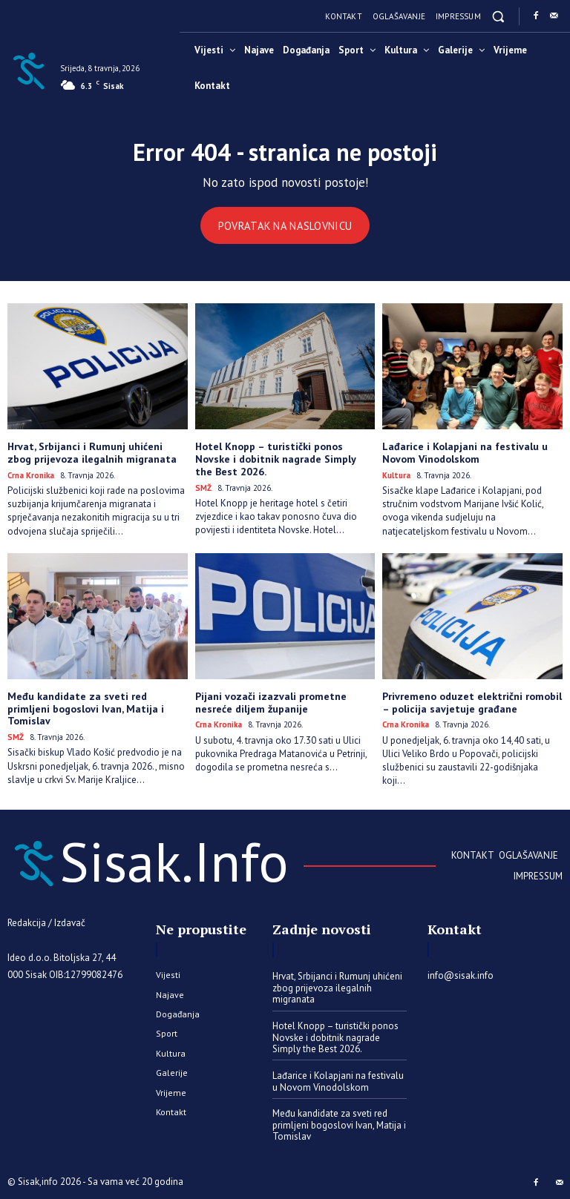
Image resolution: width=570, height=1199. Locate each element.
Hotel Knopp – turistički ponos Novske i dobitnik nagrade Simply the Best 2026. (275, 459)
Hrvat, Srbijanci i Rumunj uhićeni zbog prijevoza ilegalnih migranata (91, 453)
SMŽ (203, 487)
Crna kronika (30, 475)
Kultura (396, 475)
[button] (498, 16)
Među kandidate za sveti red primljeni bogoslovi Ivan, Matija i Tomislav (85, 708)
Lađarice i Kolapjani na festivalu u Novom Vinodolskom (465, 453)
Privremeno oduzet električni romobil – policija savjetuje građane (471, 702)
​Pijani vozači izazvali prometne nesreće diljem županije (269, 702)
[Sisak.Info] (28, 70)
